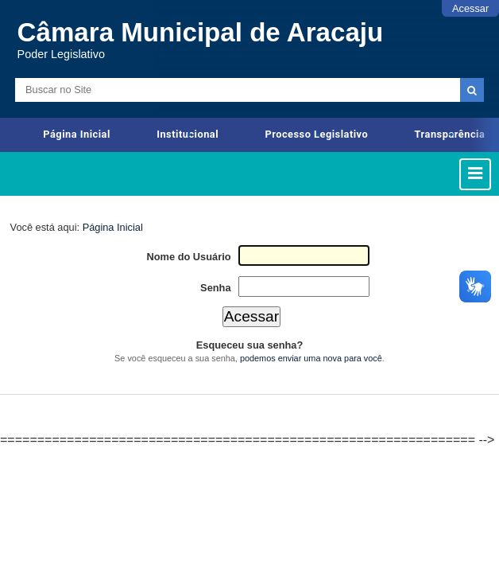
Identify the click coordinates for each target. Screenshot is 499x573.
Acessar (470, 8)
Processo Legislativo (316, 134)
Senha (215, 288)
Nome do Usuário (189, 257)
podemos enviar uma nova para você (311, 358)
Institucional (188, 134)
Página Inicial (76, 134)
